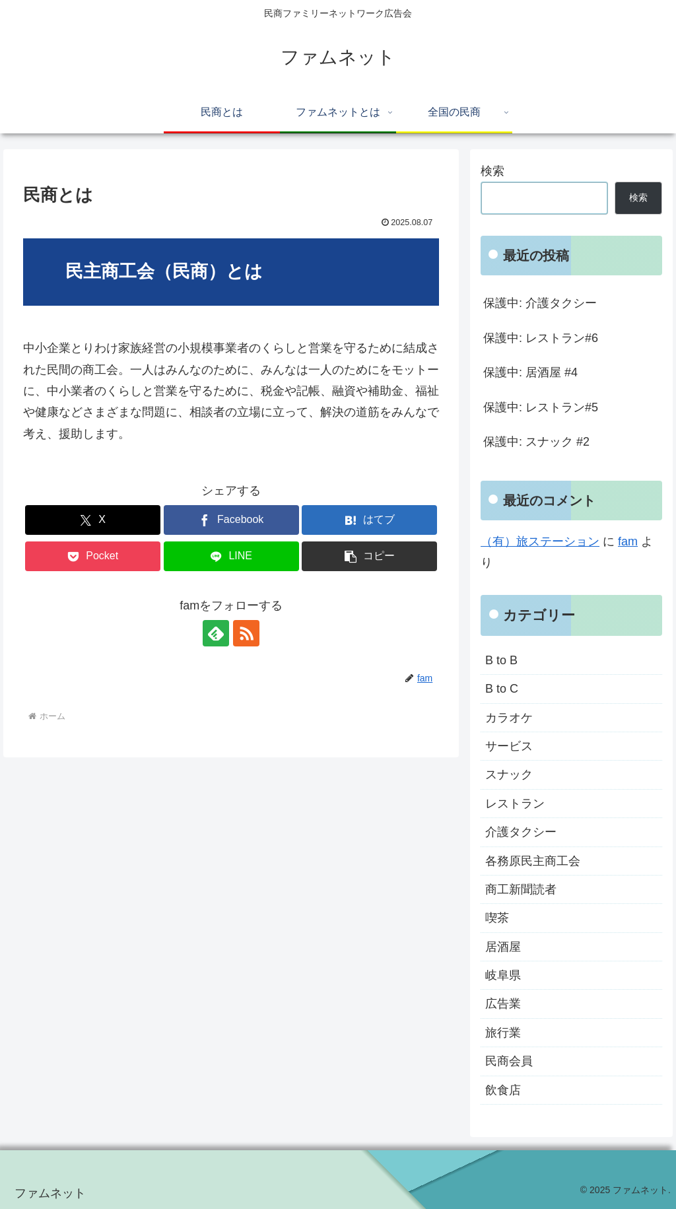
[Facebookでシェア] (231, 520)
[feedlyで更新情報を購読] (216, 633)
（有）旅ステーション (540, 541)
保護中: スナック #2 (536, 441)
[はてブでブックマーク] (369, 520)
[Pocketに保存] (92, 556)
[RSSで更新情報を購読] (246, 633)
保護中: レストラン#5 (540, 407)
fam (628, 541)
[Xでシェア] (92, 520)
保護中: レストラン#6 (540, 338)
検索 (492, 171)
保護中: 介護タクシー (540, 303)
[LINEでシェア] (231, 556)
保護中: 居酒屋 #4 (530, 372)
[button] (369, 556)
